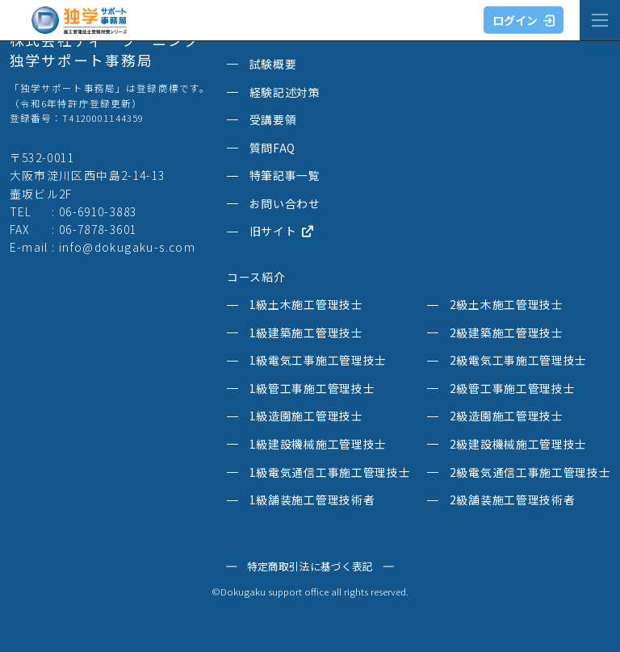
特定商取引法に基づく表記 (310, 567)
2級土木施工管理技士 (506, 305)
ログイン (523, 20)
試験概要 (273, 64)
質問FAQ (272, 148)
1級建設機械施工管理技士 (318, 444)
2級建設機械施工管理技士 (518, 444)
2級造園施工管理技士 (506, 416)
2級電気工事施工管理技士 (518, 360)
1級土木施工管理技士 (306, 305)
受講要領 (273, 120)
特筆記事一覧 (284, 176)
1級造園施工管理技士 (306, 416)
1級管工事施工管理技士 (312, 389)
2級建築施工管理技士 (506, 333)
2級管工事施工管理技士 (513, 389)
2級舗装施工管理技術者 (513, 500)
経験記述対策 (284, 92)
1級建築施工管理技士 (306, 333)
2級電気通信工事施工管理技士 (530, 473)
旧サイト (281, 232)
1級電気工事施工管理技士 (318, 360)
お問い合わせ (284, 204)
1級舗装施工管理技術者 (312, 500)
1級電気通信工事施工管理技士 (330, 473)
